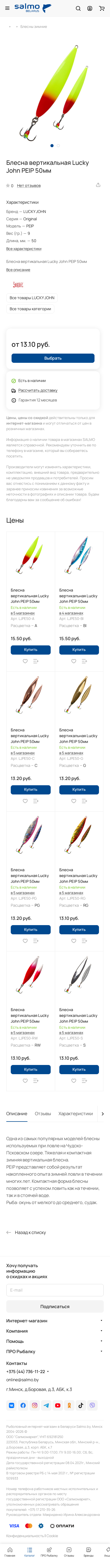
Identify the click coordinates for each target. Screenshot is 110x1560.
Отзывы (43, 1113)
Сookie (52, 1535)
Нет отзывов (29, 185)
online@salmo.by (22, 1380)
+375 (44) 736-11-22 (25, 1371)
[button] (52, 145)
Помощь (15, 1341)
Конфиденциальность (25, 1535)
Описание (16, 1113)
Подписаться (55, 1306)
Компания (17, 1331)
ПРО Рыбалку (20, 1351)
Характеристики (76, 1113)
